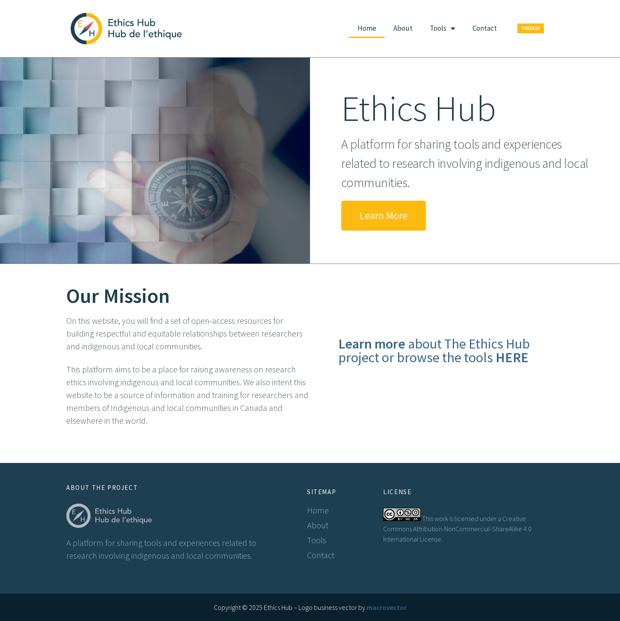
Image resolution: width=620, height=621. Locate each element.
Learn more (371, 343)
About (403, 28)
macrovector (386, 607)
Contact (484, 28)
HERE (512, 357)
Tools (442, 28)
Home (366, 28)
